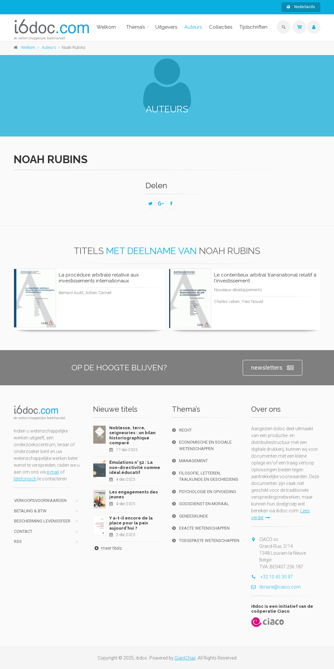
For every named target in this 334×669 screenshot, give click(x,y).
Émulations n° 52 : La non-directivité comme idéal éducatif (134, 467)
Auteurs (193, 27)
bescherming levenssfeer (42, 521)
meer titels (107, 548)
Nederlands (301, 7)
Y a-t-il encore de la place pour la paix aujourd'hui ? (131, 523)
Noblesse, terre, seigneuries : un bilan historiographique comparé (132, 435)
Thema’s (135, 27)
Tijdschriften (253, 27)
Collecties (220, 27)
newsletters (272, 368)
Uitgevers (166, 27)
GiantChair (185, 658)
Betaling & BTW (30, 510)
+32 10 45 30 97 (272, 576)
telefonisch (25, 478)
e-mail (53, 472)
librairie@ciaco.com (276, 587)
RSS (18, 541)
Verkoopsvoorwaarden (40, 500)
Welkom (106, 27)
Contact (23, 531)
